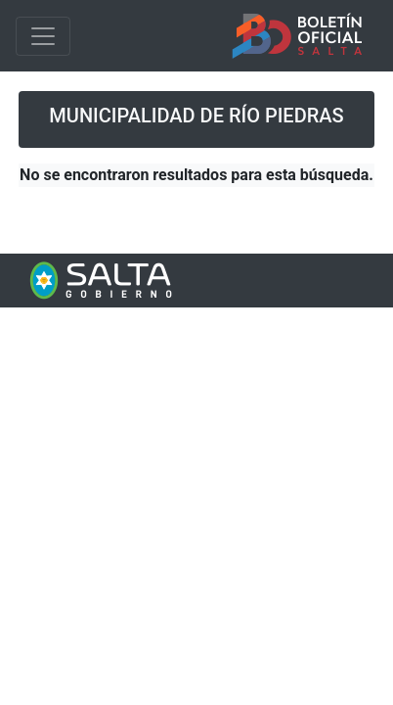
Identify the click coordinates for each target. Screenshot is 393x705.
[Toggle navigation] (43, 36)
